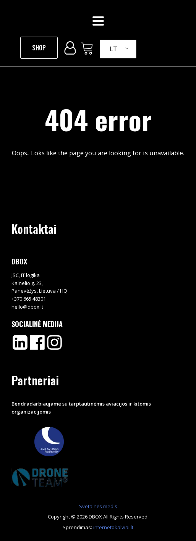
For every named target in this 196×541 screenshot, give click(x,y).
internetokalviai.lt (113, 527)
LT (113, 49)
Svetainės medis (98, 506)
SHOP (39, 47)
